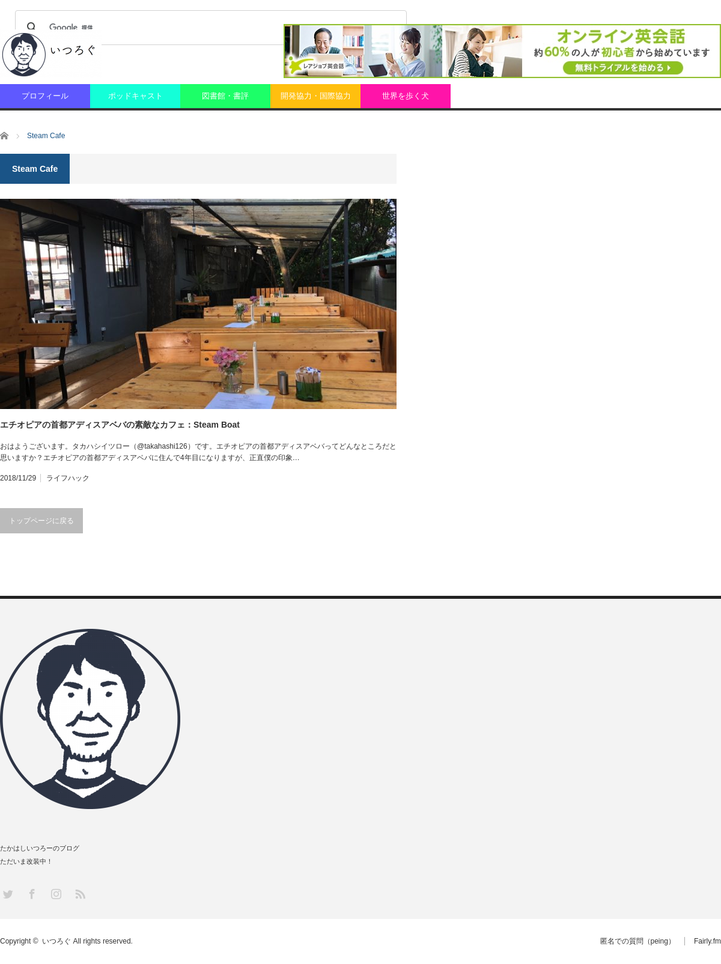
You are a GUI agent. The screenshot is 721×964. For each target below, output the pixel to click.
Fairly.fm (707, 941)
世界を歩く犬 (405, 95)
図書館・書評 (225, 95)
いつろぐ (56, 941)
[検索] (209, 27)
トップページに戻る (41, 521)
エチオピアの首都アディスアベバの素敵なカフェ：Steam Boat (120, 424)
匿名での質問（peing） (637, 941)
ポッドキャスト (135, 95)
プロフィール (45, 95)
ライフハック (68, 478)
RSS (79, 893)
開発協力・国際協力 (316, 95)
